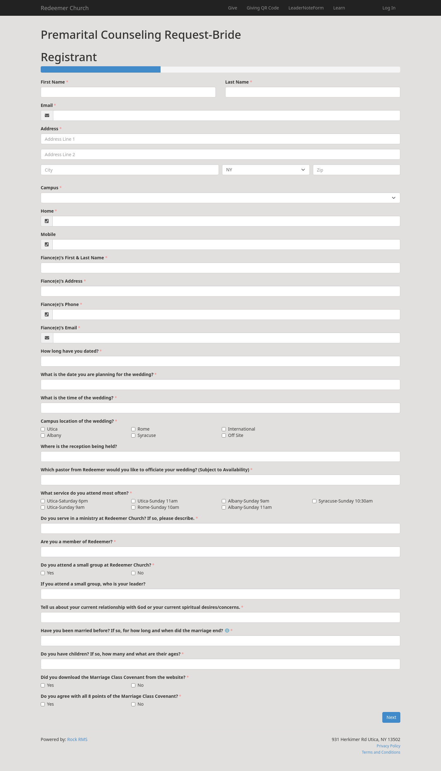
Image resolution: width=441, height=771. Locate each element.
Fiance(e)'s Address (62, 281)
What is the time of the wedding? (77, 398)
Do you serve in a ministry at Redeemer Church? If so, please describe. (118, 518)
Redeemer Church (65, 8)
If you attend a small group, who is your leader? (93, 584)
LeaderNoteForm (306, 8)
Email (47, 105)
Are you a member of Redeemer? (77, 541)
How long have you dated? (69, 351)
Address (49, 129)
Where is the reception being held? (79, 446)
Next (391, 717)
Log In (389, 8)
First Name (53, 82)
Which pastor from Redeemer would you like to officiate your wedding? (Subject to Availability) (145, 470)
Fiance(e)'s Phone (60, 304)
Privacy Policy (388, 745)
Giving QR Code (263, 8)
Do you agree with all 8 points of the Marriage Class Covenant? (109, 696)
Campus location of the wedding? (77, 421)
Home (47, 211)
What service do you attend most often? (85, 493)
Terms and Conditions (381, 752)
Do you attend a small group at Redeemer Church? (96, 565)
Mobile (48, 234)
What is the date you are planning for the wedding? (97, 374)
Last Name (237, 82)
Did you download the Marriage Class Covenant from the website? (113, 677)
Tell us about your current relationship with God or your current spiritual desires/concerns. (140, 607)
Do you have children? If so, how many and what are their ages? (110, 654)
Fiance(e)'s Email (59, 328)
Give (232, 8)
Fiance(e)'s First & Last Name (72, 258)
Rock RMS (77, 739)
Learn (339, 8)
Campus (49, 188)
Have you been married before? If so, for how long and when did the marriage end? (135, 630)
